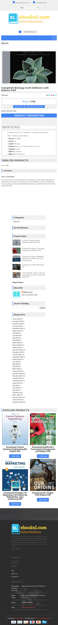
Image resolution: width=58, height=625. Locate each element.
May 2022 (16, 364)
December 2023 (18, 321)
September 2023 (18, 328)
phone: (13, 602)
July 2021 (15, 385)
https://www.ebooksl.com (43, 618)
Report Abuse (18, 282)
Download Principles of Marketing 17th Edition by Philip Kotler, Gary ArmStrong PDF (33, 258)
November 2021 (18, 376)
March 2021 (16, 395)
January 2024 (17, 319)
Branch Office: (13, 596)
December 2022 (18, 350)
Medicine (17, 221)
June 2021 (16, 388)
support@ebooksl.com (21, 2)
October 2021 (17, 378)
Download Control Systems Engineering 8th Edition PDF (15, 449)
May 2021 (16, 390)
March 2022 (16, 369)
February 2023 (17, 345)
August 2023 (17, 331)
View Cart (30, 106)
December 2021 (18, 373)
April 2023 (16, 340)
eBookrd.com (28, 292)
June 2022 (16, 362)
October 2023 (17, 326)
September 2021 (18, 380)
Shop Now (15, 456)
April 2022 (16, 366)
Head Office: (15, 586)
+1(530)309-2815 (40, 2)
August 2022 (17, 359)
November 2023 (18, 324)
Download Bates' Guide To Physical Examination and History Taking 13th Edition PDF (33, 275)
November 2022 (18, 352)
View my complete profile (29, 295)
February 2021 (17, 397)
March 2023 (16, 342)
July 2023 (15, 333)
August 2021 (17, 383)
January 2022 (17, 371)
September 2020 (18, 402)
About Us (14, 573)
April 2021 (16, 392)
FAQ (12, 571)
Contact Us (15, 576)
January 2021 (17, 399)
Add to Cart (19, 106)
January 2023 (17, 347)
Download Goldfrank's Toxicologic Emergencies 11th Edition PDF (42, 449)
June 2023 (16, 335)
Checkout (40, 106)
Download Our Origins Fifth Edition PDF (43, 494)
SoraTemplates (19, 618)
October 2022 (17, 354)
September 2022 (18, 357)
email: (13, 607)
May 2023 (16, 338)
